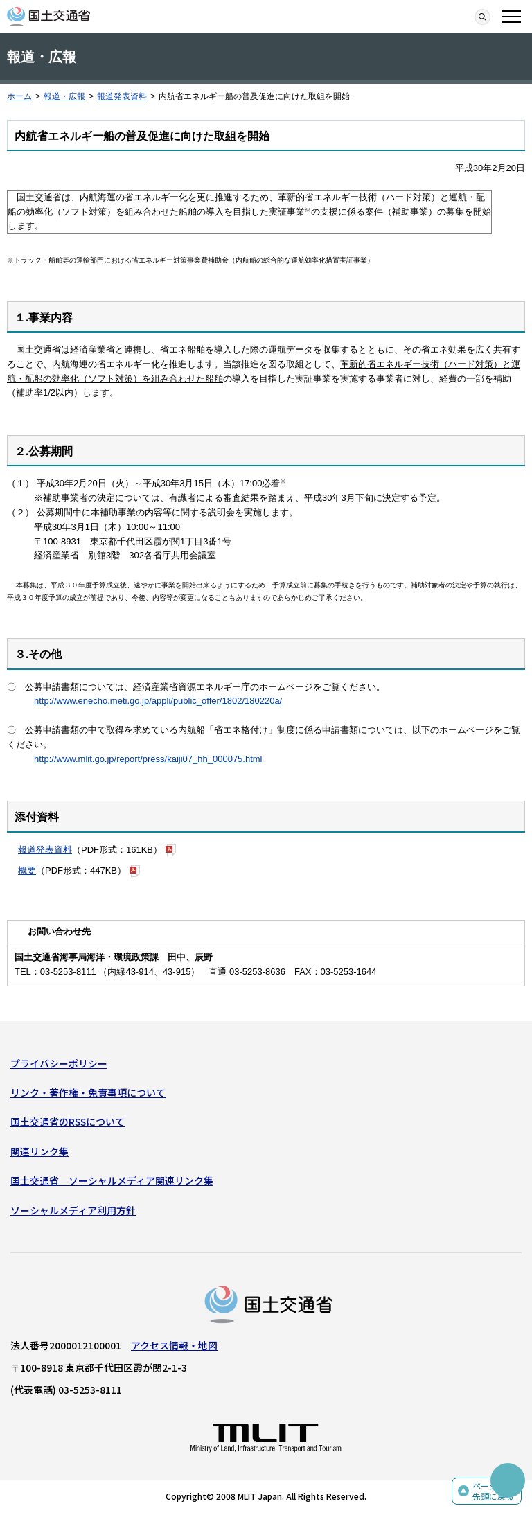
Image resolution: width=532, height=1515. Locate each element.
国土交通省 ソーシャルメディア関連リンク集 (111, 1180)
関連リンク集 (39, 1151)
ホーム (19, 96)
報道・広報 (64, 96)
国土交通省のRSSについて (67, 1121)
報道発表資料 (122, 96)
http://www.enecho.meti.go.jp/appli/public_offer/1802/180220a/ (158, 701)
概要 (27, 870)
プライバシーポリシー (58, 1063)
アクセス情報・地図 (174, 1345)
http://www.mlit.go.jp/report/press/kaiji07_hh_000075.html (148, 759)
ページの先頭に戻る (493, 1491)
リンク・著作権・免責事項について (88, 1092)
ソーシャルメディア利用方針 (73, 1210)
